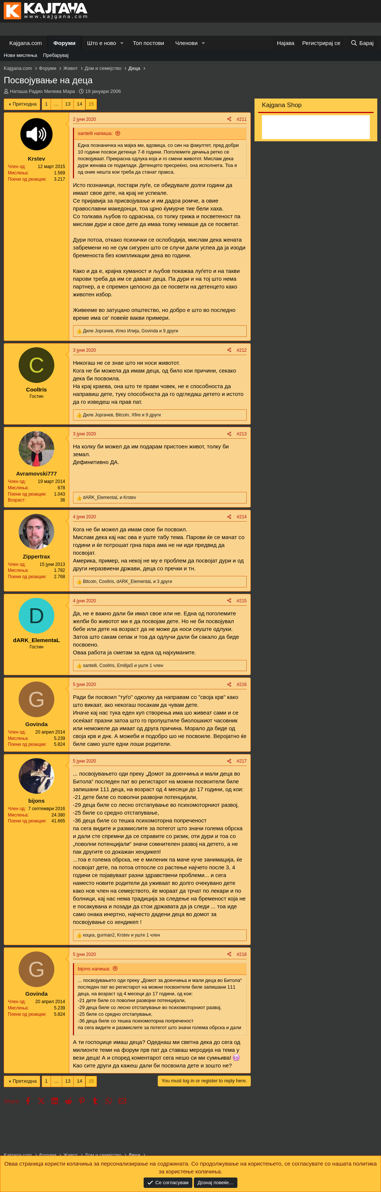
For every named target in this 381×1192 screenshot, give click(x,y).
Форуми (65, 43)
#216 (242, 684)
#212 (242, 350)
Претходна (25, 104)
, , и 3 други (127, 581)
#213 (242, 433)
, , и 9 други (130, 331)
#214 (242, 516)
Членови (186, 43)
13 (67, 104)
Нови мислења (20, 55)
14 (79, 104)
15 (91, 104)
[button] (122, 43)
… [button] (56, 104)
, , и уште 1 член (123, 665)
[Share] (229, 119)
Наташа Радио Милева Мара (42, 91)
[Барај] (362, 43)
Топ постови (148, 43)
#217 (242, 761)
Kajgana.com (25, 43)
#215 (242, 600)
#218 (242, 954)
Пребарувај (56, 55)
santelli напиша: (95, 133)
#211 (242, 119)
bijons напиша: (94, 969)
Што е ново (101, 43)
